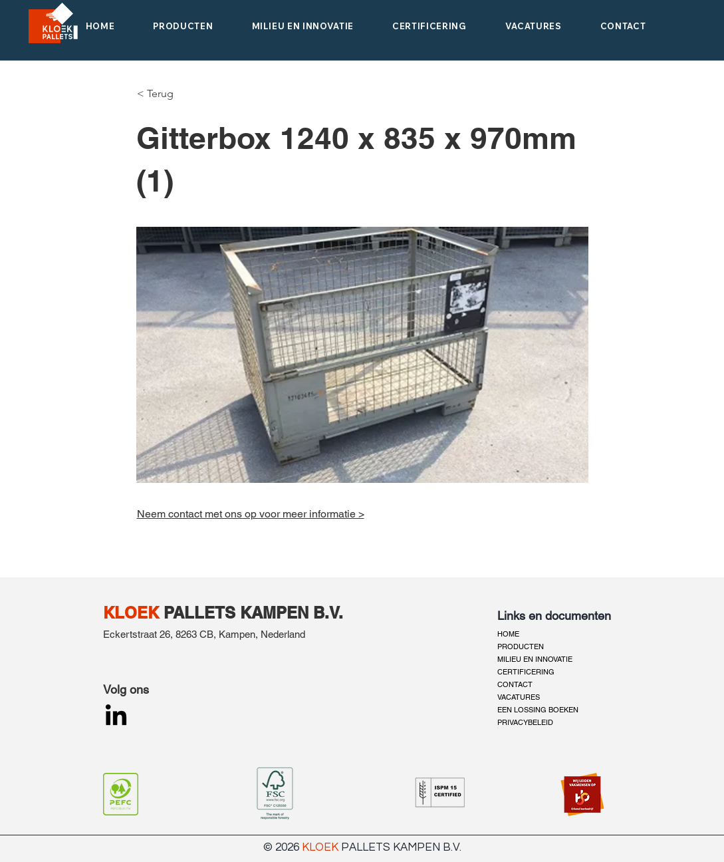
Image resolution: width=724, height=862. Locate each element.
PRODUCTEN (520, 646)
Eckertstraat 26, (139, 634)
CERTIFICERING (525, 671)
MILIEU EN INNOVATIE (534, 659)
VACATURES (518, 697)
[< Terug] (159, 93)
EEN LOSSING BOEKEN (537, 709)
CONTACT (515, 684)
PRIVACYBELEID (525, 722)
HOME (508, 634)
